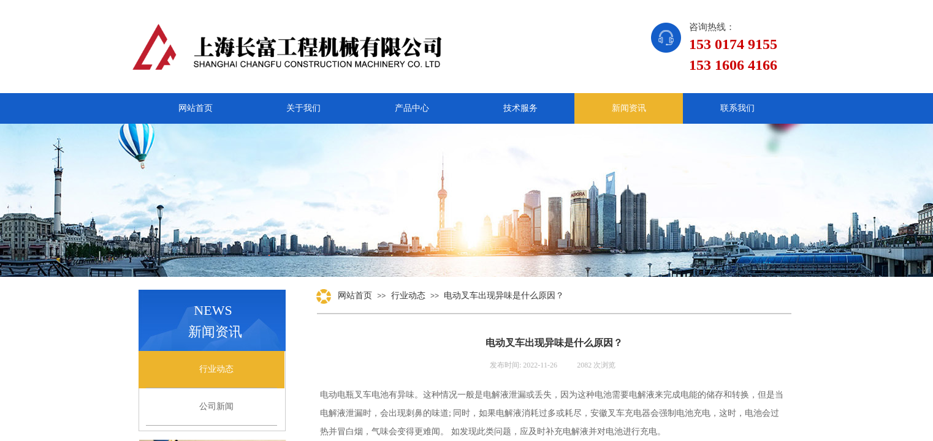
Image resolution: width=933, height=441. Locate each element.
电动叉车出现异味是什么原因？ (504, 295)
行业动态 (408, 295)
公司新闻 (216, 406)
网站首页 (355, 295)
